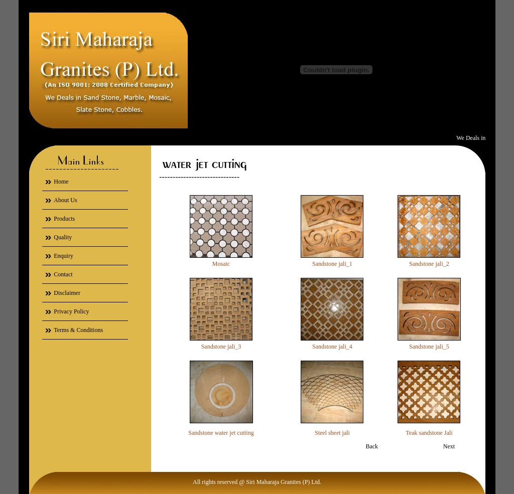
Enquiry (63, 255)
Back (371, 446)
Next (449, 446)
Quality (63, 237)
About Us (65, 200)
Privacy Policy (71, 311)
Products (64, 218)
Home (61, 181)
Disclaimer (67, 292)
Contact (63, 274)
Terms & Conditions (78, 330)
